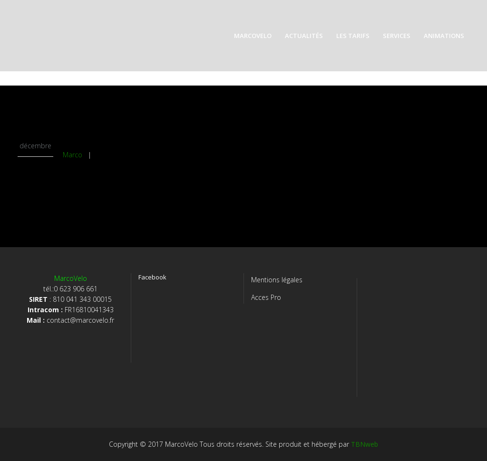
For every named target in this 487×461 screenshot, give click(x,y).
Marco (72, 154)
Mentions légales (276, 279)
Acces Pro (266, 297)
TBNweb (364, 444)
